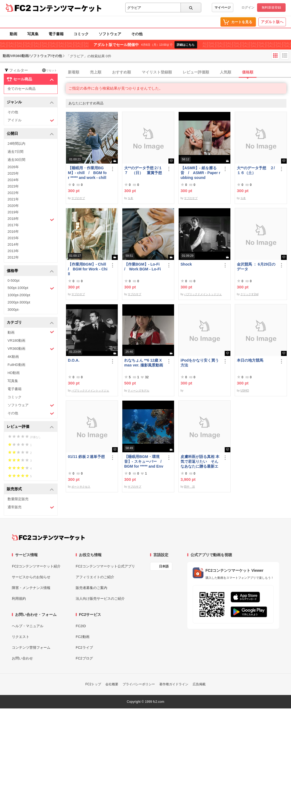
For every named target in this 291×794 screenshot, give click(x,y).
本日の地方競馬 (250, 360)
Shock (186, 264)
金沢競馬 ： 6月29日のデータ (256, 266)
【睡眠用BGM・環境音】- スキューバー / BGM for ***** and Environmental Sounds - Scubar (144, 461)
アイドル (31, 120)
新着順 (73, 72)
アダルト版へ (272, 22)
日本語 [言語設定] (164, 566)
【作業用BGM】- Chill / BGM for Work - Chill (88, 269)
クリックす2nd (249, 294)
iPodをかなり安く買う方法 (200, 362)
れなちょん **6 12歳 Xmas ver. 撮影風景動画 (143, 362)
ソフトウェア (110, 34)
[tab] (178, 72)
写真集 (33, 34)
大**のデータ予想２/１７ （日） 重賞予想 (143, 170)
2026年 (13, 167)
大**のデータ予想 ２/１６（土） (256, 170)
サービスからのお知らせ (31, 577)
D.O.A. (73, 360)
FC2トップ (93, 684)
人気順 (225, 72)
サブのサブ (78, 198)
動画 (13, 34)
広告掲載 (199, 684)
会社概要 (111, 684)
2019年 (13, 212)
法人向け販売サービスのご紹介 (100, 599)
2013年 (13, 251)
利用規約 (19, 599)
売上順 (95, 72)
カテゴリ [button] (30, 322)
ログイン (247, 7)
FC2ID (81, 626)
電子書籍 (56, 34)
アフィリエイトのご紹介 (95, 577)
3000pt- (13, 310)
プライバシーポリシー (139, 684)
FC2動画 (82, 637)
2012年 (13, 257)
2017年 (13, 225)
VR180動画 (16, 340)
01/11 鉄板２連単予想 (86, 456)
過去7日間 (15, 152)
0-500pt (13, 280)
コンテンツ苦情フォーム (31, 647)
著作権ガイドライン (173, 684)
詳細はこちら (186, 44)
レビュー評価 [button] (30, 426)
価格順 (247, 72)
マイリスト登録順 (157, 72)
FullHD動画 (16, 365)
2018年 (31, 219)
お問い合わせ (22, 658)
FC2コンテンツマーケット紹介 (36, 566)
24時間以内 (16, 144)
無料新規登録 (271, 7)
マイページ (222, 7)
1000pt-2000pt (19, 295)
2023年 (13, 186)
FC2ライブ (84, 647)
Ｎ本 (130, 198)
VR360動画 (31, 349)
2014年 (13, 244)
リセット (49, 70)
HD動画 (14, 373)
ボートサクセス (80, 486)
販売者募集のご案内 (91, 588)
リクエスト (20, 637)
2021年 (13, 199)
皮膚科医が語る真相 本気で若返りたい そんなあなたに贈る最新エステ (200, 461)
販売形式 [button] (30, 489)
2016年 (13, 232)
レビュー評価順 (196, 72)
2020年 (13, 206)
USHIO (244, 390)
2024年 (13, 180)
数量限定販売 (18, 499)
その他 (137, 34)
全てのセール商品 (22, 89)
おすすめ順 (121, 72)
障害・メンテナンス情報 (31, 588)
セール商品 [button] (30, 79)
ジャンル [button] (30, 102)
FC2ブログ (84, 658)
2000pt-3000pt (19, 302)
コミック (81, 34)
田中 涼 (189, 486)
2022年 (13, 193)
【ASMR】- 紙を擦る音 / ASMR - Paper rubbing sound (200, 173)
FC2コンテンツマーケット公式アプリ (105, 566)
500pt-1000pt (31, 288)
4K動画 (13, 357)
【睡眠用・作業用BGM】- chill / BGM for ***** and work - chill (87, 173)
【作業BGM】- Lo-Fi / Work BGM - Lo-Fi (143, 266)
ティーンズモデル (138, 390)
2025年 (13, 173)
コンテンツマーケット (67, 8)
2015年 (13, 238)
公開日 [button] (30, 133)
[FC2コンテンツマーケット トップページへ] (48, 537)
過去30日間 (16, 160)
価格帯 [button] (30, 271)
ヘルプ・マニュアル (27, 626)
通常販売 (31, 507)
